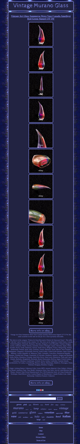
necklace (25, 417)
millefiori (43, 409)
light (43, 417)
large (39, 420)
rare (31, 409)
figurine (55, 409)
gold (14, 412)
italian (67, 416)
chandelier (50, 417)
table (30, 405)
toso (41, 405)
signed (27, 409)
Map (40, 431)
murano (18, 408)
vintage (63, 408)
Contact (41, 434)
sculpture (40, 413)
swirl (44, 420)
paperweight (59, 413)
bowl (58, 416)
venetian (49, 412)
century (62, 405)
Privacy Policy (41, 437)
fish (52, 405)
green (19, 404)
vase (14, 416)
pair (19, 417)
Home (41, 427)
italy (37, 416)
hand (47, 404)
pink (25, 405)
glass (33, 412)
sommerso (23, 412)
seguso (50, 409)
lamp (36, 408)
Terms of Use (40, 440)
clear (56, 405)
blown (36, 404)
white (31, 417)
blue (67, 412)
